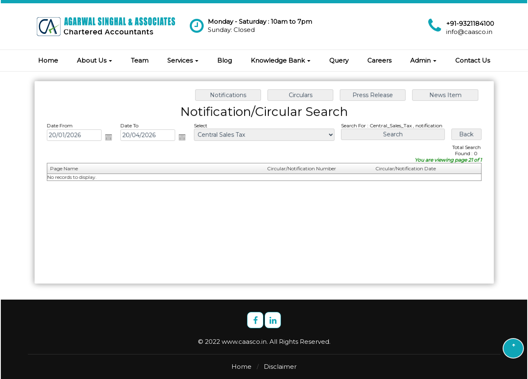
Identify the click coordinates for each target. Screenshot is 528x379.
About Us (94, 60)
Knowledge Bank (280, 60)
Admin (423, 60)
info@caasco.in (469, 32)
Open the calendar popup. (111, 137)
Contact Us (472, 60)
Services (182, 60)
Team (139, 60)
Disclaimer (280, 366)
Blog (224, 60)
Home (48, 60)
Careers (379, 60)
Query (338, 60)
